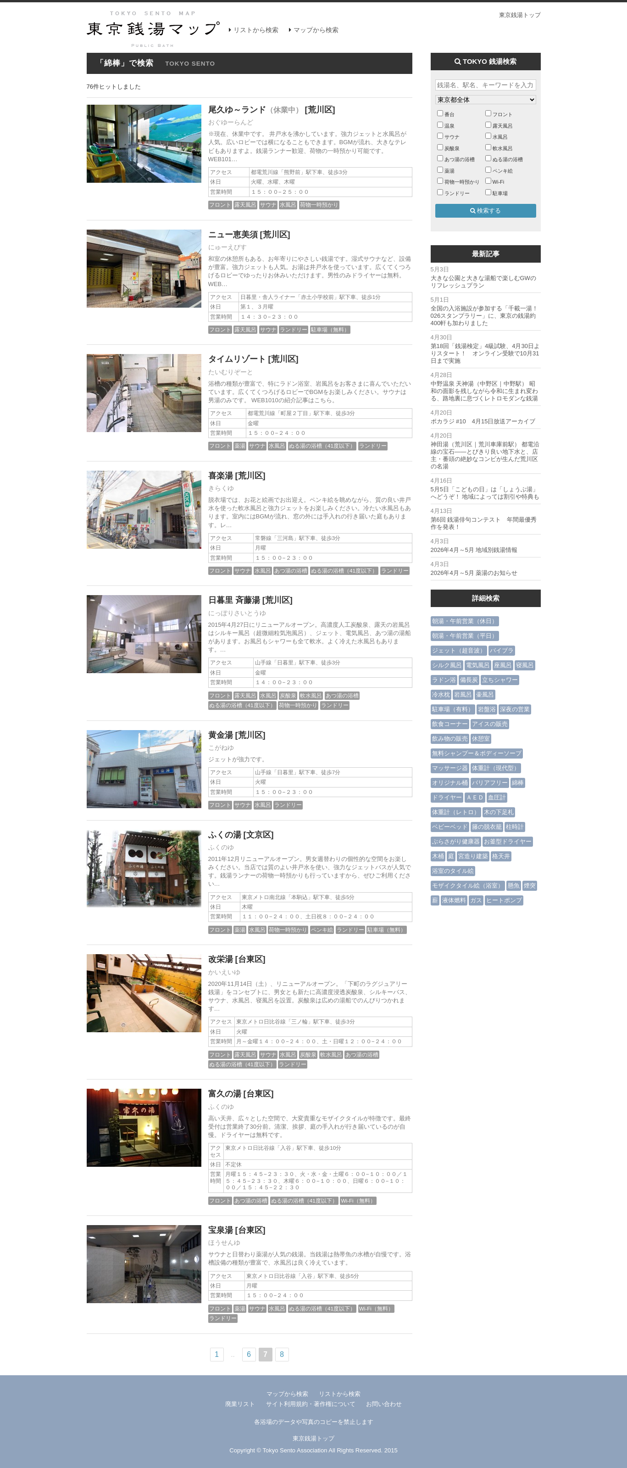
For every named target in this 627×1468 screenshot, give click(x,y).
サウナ (268, 205)
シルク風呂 (447, 665)
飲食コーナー (450, 723)
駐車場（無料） (330, 329)
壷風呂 (485, 694)
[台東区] (250, 959)
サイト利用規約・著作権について (310, 1404)
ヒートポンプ (504, 900)
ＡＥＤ (475, 797)
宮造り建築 (473, 856)
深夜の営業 (515, 709)
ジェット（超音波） (459, 650)
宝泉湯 (220, 1230)
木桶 (438, 856)
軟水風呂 (311, 695)
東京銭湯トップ (520, 14)
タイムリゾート (237, 359)
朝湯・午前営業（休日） (465, 621)
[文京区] (259, 834)
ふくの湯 (224, 834)
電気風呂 (478, 665)
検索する (485, 210)
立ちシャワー (500, 679)
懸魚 (514, 885)
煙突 (530, 885)
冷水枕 (441, 694)
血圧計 (497, 797)
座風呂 (503, 665)
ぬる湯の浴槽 (508, 159)
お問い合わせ (384, 1404)
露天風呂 (245, 205)
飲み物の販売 (450, 738)
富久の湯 (224, 1093)
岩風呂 (463, 694)
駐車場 (500, 193)
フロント (220, 205)
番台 (449, 114)
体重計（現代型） (496, 768)
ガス (476, 900)
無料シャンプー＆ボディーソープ (477, 753)
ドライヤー (447, 797)
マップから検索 (316, 30)
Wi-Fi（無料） (358, 1201)
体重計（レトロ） (456, 812)
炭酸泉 (288, 695)
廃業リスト (240, 1404)
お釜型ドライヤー (508, 841)
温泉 (449, 126)
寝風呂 (525, 665)
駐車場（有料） (453, 709)
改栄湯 (220, 959)
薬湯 (239, 446)
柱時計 (515, 826)
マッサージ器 (450, 768)
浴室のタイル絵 (453, 870)
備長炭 (469, 679)
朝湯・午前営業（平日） (465, 635)
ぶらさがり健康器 (456, 841)
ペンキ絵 (322, 930)
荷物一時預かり (319, 205)
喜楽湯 (220, 475)
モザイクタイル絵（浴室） (468, 885)
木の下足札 (499, 812)
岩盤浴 (487, 709)
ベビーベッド (450, 826)
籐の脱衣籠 (487, 826)
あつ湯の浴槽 (290, 571)
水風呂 (288, 205)
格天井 (501, 856)
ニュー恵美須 (233, 234)
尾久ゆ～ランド (255, 109)
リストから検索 (255, 30)
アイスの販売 (490, 723)
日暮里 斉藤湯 (234, 600)
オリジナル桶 (450, 782)
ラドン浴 (444, 679)
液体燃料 (454, 900)
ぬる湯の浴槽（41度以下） (322, 446)
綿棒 (518, 782)
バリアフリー (490, 782)
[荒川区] (320, 109)
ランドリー (293, 329)
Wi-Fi (499, 182)
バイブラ (502, 650)
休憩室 (481, 738)
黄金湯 (220, 735)
